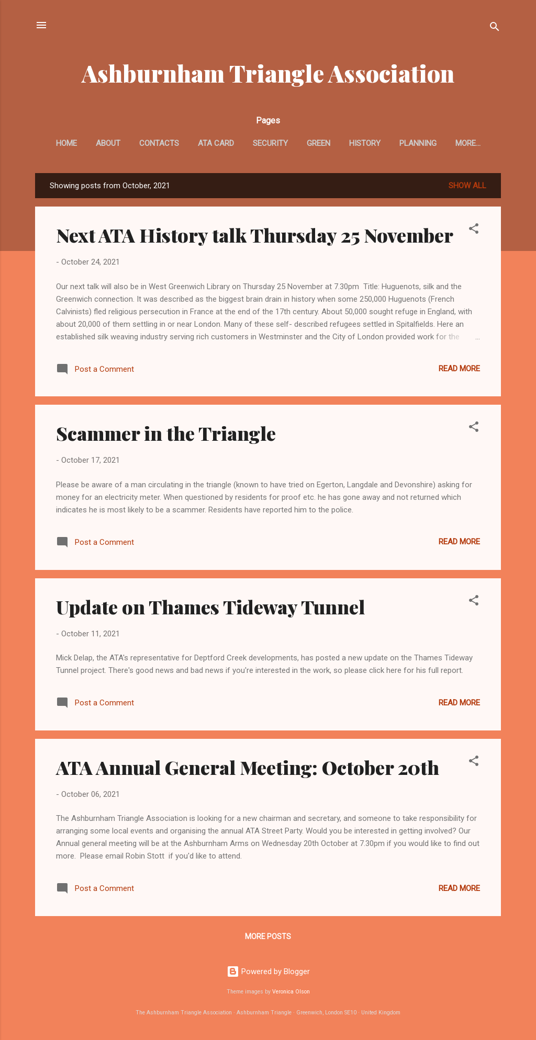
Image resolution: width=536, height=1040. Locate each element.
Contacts (159, 143)
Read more (459, 368)
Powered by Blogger (268, 971)
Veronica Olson (291, 991)
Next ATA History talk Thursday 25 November (254, 234)
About (108, 143)
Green (318, 143)
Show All (467, 185)
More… (468, 143)
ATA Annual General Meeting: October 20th (247, 767)
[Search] (494, 28)
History (365, 143)
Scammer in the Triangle (166, 432)
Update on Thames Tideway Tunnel (210, 606)
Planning (418, 143)
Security (270, 143)
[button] (473, 230)
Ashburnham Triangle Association (268, 73)
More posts (268, 936)
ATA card (216, 143)
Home (66, 143)
